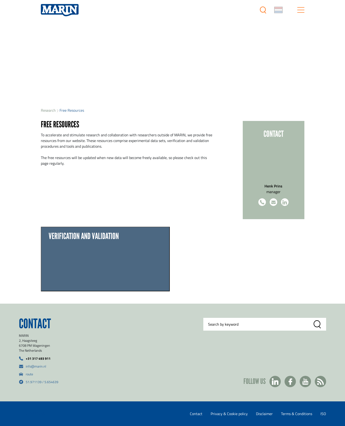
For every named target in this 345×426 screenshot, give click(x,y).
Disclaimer (264, 413)
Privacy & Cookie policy (229, 413)
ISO (323, 413)
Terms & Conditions (296, 413)
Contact (196, 413)
